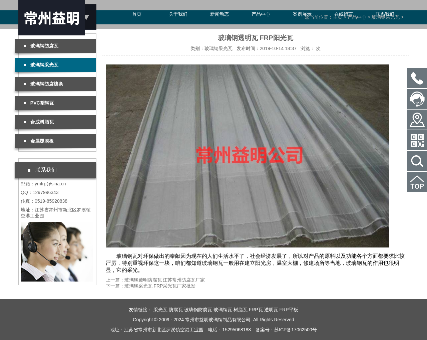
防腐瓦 (176, 309)
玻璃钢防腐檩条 (43, 84)
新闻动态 (219, 14)
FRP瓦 (256, 309)
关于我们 (178, 14)
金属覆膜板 (39, 141)
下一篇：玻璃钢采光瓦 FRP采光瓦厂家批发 (151, 286)
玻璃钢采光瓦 (41, 64)
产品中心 (261, 14)
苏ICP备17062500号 (295, 329)
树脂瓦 (241, 309)
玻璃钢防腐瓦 (41, 45)
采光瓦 (160, 309)
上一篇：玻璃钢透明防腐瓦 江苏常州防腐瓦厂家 (155, 280)
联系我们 (385, 14)
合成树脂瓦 (39, 122)
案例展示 (302, 14)
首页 (136, 14)
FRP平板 (289, 309)
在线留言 (343, 14)
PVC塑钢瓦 (39, 103)
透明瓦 (271, 309)
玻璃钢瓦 (223, 309)
